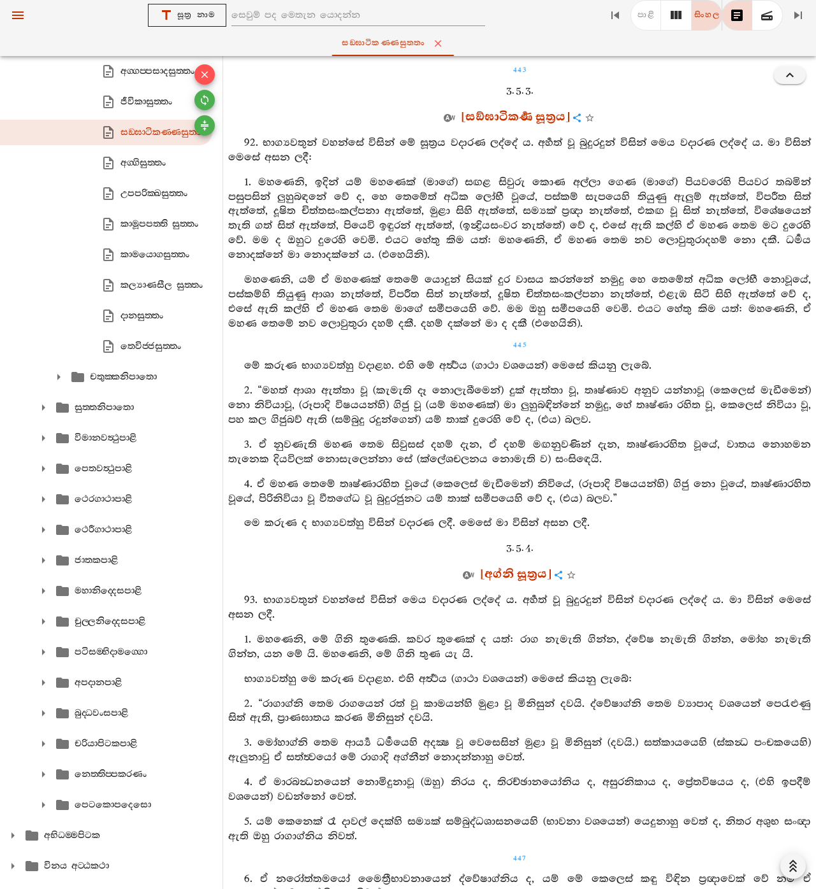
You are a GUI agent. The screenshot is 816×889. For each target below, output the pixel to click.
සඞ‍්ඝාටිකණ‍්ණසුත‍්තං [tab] (411, 43)
